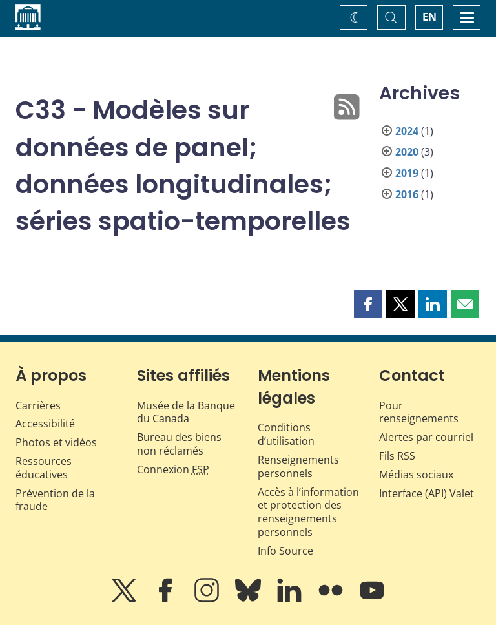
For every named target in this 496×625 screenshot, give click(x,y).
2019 (406, 173)
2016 (406, 194)
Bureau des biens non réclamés (179, 444)
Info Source (285, 551)
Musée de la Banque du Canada (186, 412)
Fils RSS (397, 456)
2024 (406, 131)
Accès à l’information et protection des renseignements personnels (308, 512)
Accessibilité (45, 423)
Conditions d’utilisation (286, 434)
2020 (406, 152)
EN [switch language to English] (429, 17)
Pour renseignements (419, 412)
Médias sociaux (416, 474)
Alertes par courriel (426, 437)
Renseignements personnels (298, 466)
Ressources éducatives (44, 468)
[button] (368, 304)
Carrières (38, 405)
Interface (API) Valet (426, 493)
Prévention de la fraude (55, 500)
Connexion (173, 469)
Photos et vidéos (56, 442)
